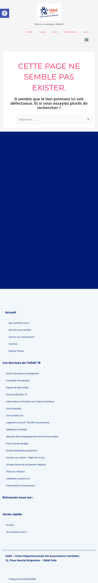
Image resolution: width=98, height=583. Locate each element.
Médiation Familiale (16, 403)
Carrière (13, 318)
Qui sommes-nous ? (19, 297)
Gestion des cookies (18, 560)
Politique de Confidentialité (22, 553)
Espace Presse (16, 325)
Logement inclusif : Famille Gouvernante (27, 396)
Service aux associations (21, 311)
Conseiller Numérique (18, 354)
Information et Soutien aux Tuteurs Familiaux (30, 375)
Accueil (10, 286)
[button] (86, 40)
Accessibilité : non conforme (23, 574)
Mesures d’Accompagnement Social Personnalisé (32, 410)
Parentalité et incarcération (20, 459)
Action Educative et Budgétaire (22, 347)
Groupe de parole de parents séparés (26, 438)
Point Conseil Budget (17, 417)
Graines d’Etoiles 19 (16, 368)
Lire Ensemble (13, 382)
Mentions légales (17, 567)
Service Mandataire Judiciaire (21, 424)
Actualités (42, 32)
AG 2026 (29, 32)
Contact (86, 32)
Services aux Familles (20, 304)
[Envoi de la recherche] (88, 119)
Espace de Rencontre (17, 361)
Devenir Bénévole (70, 32)
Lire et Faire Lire (14, 389)
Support (55, 32)
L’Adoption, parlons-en (18, 452)
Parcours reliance (15, 445)
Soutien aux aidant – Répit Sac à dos (25, 431)
